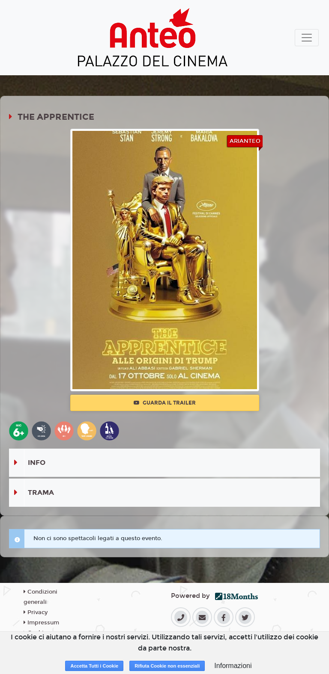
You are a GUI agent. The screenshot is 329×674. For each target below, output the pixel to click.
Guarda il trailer (165, 403)
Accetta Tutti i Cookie (94, 665)
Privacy (36, 612)
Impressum (41, 622)
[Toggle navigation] (307, 37)
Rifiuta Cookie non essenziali (167, 665)
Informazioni (232, 665)
